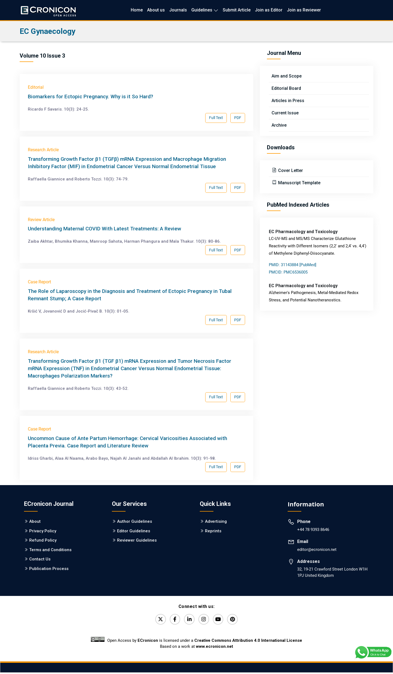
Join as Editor (268, 10)
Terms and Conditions (50, 549)
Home (137, 10)
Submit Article (237, 10)
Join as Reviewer (304, 10)
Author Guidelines (134, 521)
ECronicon (148, 641)
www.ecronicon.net (214, 647)
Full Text (216, 117)
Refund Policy (42, 540)
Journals (178, 10)
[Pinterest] (236, 620)
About (35, 521)
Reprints (213, 530)
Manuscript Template (298, 182)
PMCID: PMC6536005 (288, 272)
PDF (237, 117)
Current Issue (285, 112)
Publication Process (49, 568)
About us (156, 10)
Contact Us (39, 559)
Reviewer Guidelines (137, 540)
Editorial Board (286, 88)
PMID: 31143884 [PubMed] (292, 264)
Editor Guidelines (133, 530)
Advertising (216, 521)
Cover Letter (290, 170)
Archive (279, 125)
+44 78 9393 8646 (313, 529)
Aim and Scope (287, 76)
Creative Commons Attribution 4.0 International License (248, 641)
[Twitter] (157, 620)
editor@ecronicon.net (317, 549)
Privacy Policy (42, 530)
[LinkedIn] (189, 620)
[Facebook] (173, 620)
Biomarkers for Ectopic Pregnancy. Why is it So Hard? (90, 96)
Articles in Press (288, 100)
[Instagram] (204, 620)
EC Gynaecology (47, 31)
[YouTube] (220, 620)
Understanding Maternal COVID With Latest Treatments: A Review (104, 228)
